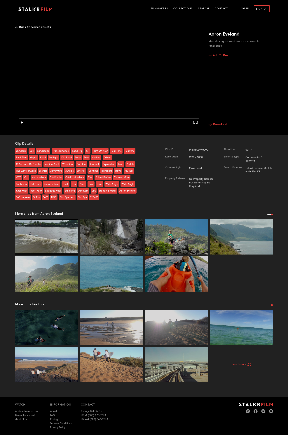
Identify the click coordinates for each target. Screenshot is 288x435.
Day (31, 151)
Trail (74, 184)
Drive (99, 184)
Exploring (69, 191)
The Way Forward (26, 171)
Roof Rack (21, 191)
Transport (106, 171)
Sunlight (53, 158)
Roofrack (95, 164)
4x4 (88, 151)
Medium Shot (51, 164)
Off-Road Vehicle (74, 177)
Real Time (116, 151)
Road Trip (77, 151)
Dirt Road (66, 158)
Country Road (51, 184)
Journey (129, 171)
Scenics (43, 171)
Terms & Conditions (61, 423)
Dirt (94, 191)
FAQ (52, 415)
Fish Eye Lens (67, 197)
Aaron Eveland (127, 191)
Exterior (81, 171)
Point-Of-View (103, 177)
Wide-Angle (111, 184)
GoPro (36, 197)
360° (45, 197)
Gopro (33, 158)
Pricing (54, 419)
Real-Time (21, 158)
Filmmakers (159, 8)
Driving (107, 158)
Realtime (130, 151)
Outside (69, 171)
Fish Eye (82, 197)
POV (90, 177)
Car (26, 177)
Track (65, 184)
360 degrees (23, 197)
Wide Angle (127, 184)
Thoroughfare (122, 177)
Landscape (43, 151)
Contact (221, 8)
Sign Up (261, 9)
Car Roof (81, 164)
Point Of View (100, 151)
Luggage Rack (53, 191)
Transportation (61, 151)
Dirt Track (35, 184)
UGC (54, 197)
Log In (244, 8)
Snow (78, 158)
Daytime (93, 171)
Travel (118, 171)
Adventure (56, 171)
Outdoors (21, 151)
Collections (183, 8)
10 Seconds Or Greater (28, 164)
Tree (86, 158)
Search (203, 8)
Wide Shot (68, 164)
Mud (120, 164)
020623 (94, 197)
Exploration (109, 164)
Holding (96, 158)
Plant (82, 184)
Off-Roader (56, 177)
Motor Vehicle (39, 177)
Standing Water (107, 191)
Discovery (83, 191)
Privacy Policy (57, 427)
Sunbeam (21, 184)
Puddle (130, 164)
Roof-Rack (36, 191)
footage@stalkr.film (92, 411)
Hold (91, 184)
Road (43, 158)
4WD (18, 177)
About (53, 411)
